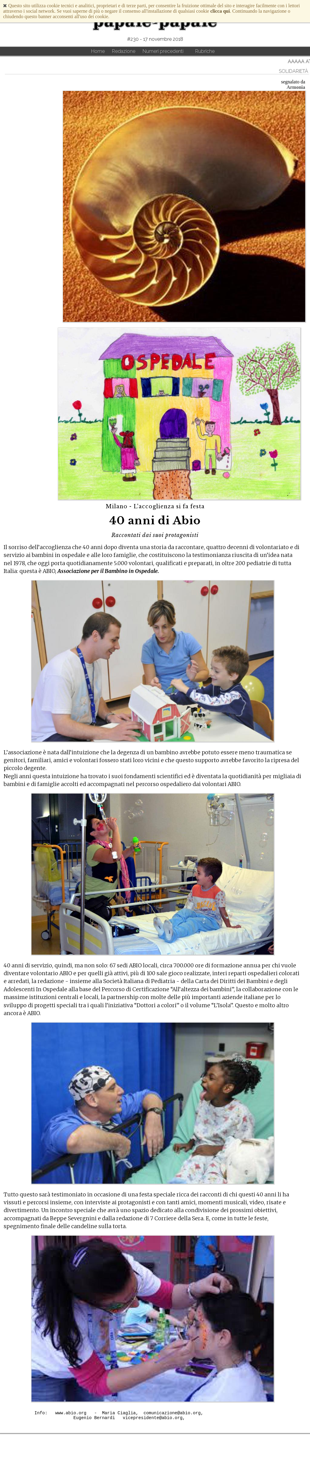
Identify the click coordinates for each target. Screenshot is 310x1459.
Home (98, 51)
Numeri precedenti (163, 51)
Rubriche (205, 51)
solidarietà (293, 71)
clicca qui (220, 11)
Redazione (123, 51)
